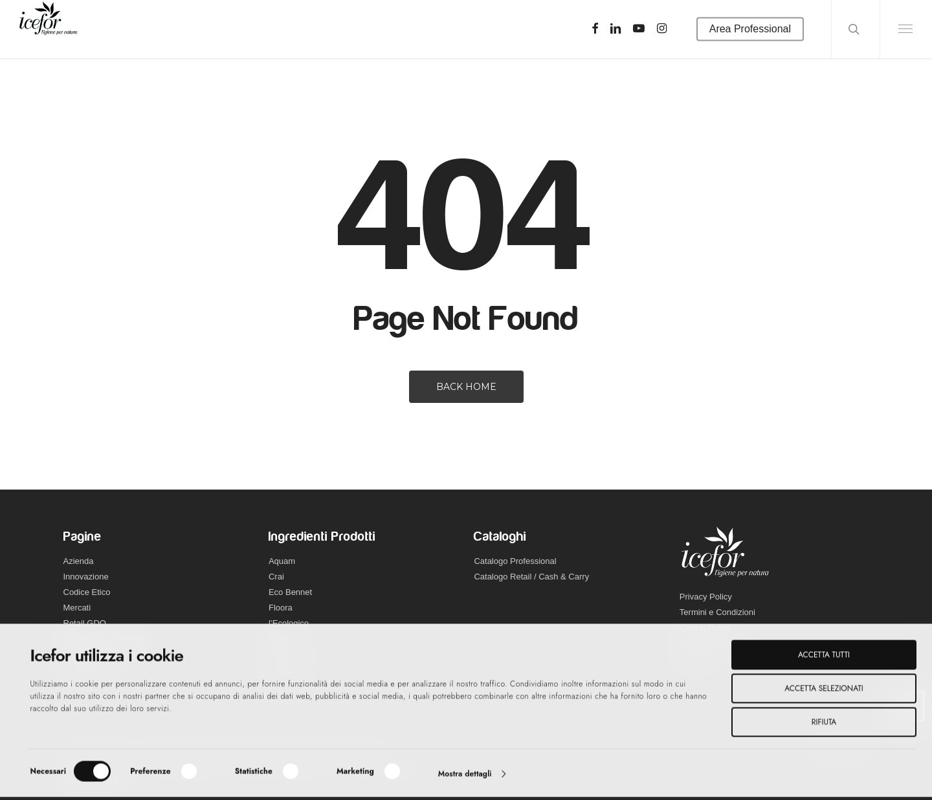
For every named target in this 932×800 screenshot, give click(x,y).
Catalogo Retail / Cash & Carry (531, 576)
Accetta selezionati (823, 691)
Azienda (78, 561)
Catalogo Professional (515, 561)
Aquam (282, 561)
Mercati (77, 607)
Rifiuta (824, 725)
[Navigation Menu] (906, 29)
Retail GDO (84, 623)
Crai (276, 576)
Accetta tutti (824, 658)
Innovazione (86, 576)
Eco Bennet (290, 592)
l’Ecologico (289, 623)
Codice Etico (87, 592)
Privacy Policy (706, 596)
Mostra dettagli (465, 777)
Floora (281, 607)
